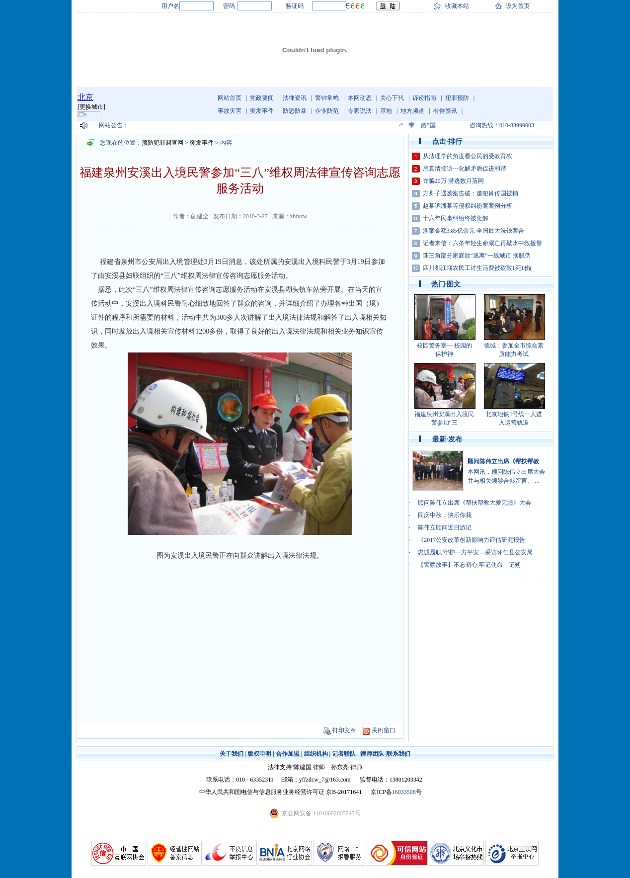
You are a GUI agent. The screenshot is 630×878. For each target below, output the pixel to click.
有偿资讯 (445, 110)
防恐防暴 (295, 110)
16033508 (404, 792)
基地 (386, 110)
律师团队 (372, 753)
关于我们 (231, 753)
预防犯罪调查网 (162, 142)
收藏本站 (457, 5)
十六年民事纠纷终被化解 (455, 218)
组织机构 (316, 753)
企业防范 (327, 110)
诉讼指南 (424, 97)
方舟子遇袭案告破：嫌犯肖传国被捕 (470, 193)
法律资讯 (295, 97)
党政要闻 (262, 97)
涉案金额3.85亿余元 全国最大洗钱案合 (473, 230)
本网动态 (360, 97)
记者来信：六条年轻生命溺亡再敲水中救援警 (482, 243)
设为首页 (518, 5)
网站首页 (229, 97)
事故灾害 (229, 110)
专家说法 (360, 110)
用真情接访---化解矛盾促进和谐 (464, 168)
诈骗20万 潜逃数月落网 (453, 180)
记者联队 (344, 753)
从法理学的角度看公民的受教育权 (467, 156)
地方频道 (412, 110)
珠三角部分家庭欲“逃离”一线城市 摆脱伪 (477, 255)
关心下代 (392, 97)
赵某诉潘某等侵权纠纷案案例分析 (467, 205)
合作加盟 (288, 753)
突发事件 (262, 110)
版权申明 (259, 753)
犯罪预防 (457, 97)
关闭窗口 (383, 730)
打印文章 (344, 730)
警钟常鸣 (327, 97)
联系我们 (398, 753)
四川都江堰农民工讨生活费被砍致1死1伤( (477, 267)
